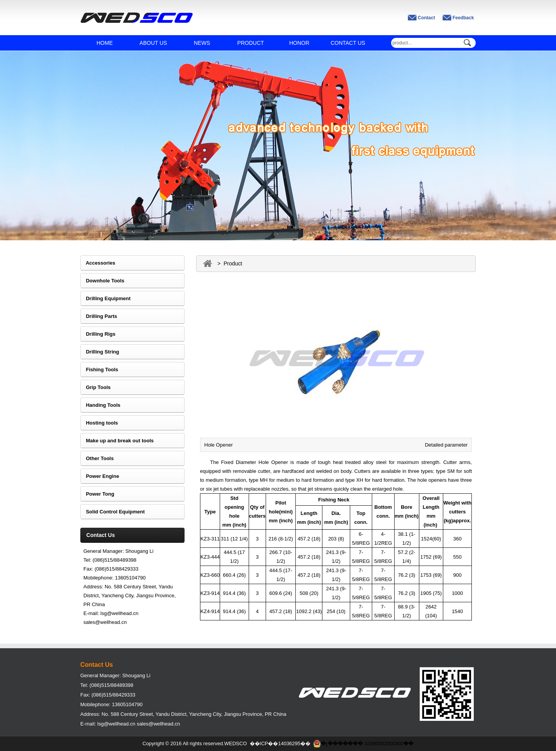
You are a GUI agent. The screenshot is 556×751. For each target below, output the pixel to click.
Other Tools (97, 458)
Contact (426, 17)
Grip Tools (95, 387)
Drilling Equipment (105, 298)
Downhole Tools (102, 281)
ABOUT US (153, 43)
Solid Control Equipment (112, 512)
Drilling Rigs (97, 334)
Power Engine (99, 476)
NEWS (202, 43)
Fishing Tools (99, 369)
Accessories (97, 263)
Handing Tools (100, 405)
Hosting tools (99, 423)
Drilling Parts (98, 316)
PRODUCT (250, 43)
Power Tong (97, 494)
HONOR (299, 43)
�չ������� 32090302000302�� (363, 744)
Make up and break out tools (117, 440)
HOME (105, 43)
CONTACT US (348, 43)
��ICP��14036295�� (280, 743)
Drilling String (99, 352)
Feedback (463, 17)
